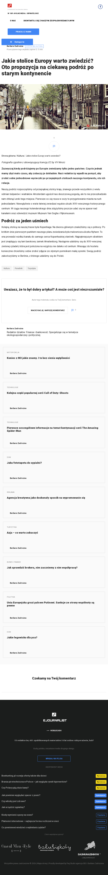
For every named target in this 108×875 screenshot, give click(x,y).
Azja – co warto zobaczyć (22, 532)
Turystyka (32, 268)
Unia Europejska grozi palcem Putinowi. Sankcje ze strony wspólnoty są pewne (50, 604)
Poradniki (18, 268)
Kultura (20, 156)
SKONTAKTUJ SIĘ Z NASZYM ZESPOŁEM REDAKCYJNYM (48, 21)
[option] (19, 849)
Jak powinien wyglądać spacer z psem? (21, 795)
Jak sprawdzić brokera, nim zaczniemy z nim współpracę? (42, 567)
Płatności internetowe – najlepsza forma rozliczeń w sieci (30, 821)
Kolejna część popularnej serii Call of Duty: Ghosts (37, 392)
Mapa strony (42, 863)
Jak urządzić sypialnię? (13, 807)
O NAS (13, 21)
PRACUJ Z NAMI (23, 32)
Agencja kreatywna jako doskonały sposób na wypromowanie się (46, 497)
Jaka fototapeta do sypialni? (24, 462)
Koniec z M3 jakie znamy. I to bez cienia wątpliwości (38, 357)
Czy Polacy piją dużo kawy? (15, 788)
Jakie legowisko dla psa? (22, 637)
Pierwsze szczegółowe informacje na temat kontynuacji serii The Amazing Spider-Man (52, 429)
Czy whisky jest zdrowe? (14, 801)
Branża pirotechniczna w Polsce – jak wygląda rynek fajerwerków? (34, 782)
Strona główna (8, 156)
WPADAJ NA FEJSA (54, 759)
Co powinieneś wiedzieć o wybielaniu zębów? (24, 827)
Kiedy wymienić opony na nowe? (17, 815)
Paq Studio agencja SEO (77, 863)
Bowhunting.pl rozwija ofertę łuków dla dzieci (24, 776)
